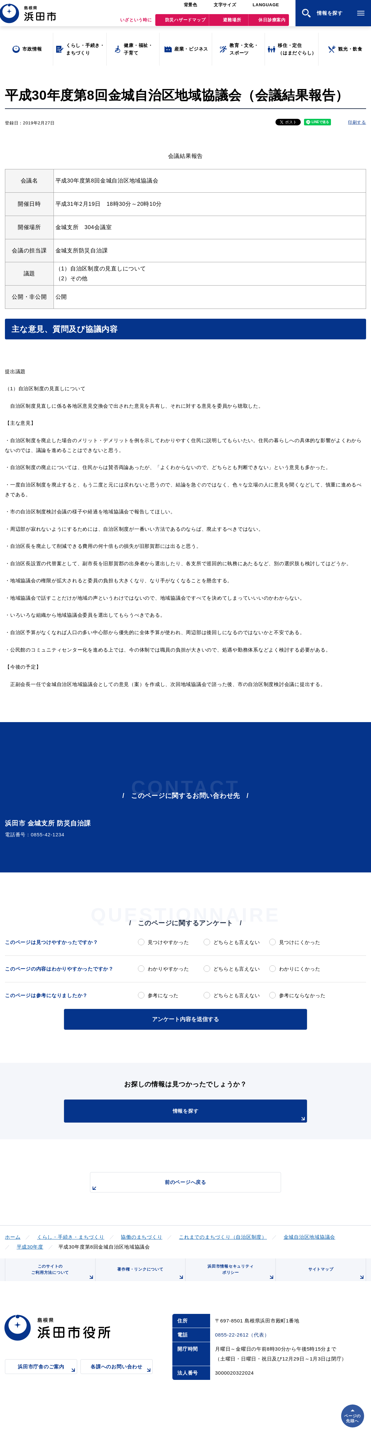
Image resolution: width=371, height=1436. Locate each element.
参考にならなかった (302, 995)
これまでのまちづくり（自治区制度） (223, 1235)
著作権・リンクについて (149, 1278)
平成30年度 (30, 1245)
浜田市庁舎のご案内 (47, 1377)
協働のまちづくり (141, 1235)
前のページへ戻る (178, 1184)
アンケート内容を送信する (185, 1018)
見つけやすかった (168, 942)
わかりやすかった (168, 969)
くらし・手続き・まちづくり (70, 1235)
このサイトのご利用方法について (61, 1275)
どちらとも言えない (236, 942)
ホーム (12, 1235)
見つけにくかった (299, 942)
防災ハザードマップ (185, 23)
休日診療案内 (272, 23)
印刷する (357, 122)
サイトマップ (335, 1278)
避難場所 (232, 23)
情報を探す (202, 1114)
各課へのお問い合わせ (122, 1377)
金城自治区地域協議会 (310, 1235)
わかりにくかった (299, 969)
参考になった (163, 995)
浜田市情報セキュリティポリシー (239, 1275)
